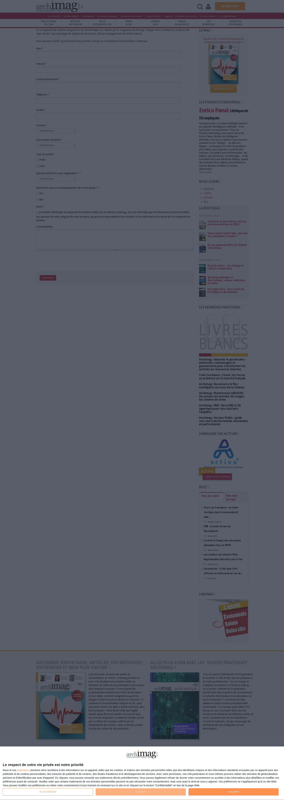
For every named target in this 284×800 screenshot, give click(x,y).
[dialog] (142, 773)
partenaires (23, 770)
